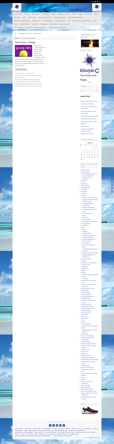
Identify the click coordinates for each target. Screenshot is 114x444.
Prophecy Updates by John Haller (89, 116)
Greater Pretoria (87, 241)
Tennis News (86, 243)
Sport (83, 227)
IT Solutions (85, 180)
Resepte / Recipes (86, 355)
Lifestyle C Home (85, 170)
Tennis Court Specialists (89, 245)
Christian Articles (86, 294)
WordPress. (97, 437)
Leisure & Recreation (32, 75)
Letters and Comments (88, 306)
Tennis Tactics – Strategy (25, 42)
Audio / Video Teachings (88, 288)
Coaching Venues (87, 233)
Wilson (40, 86)
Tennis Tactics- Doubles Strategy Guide (28, 86)
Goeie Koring (86, 205)
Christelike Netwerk (88, 203)
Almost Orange (85, 126)
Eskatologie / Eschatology (88, 357)
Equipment (32, 79)
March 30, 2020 (30, 73)
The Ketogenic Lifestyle (87, 369)
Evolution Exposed (87, 304)
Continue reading (21, 69)
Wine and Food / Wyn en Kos (88, 343)
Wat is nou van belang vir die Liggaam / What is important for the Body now (90, 199)
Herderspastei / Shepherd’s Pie (89, 101)
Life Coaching (84, 314)
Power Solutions (85, 186)
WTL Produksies (87, 219)
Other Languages (85, 385)
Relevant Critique (86, 310)
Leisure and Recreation (88, 176)
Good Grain (85, 278)
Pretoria (31, 81)
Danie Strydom (20, 73)
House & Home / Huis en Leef (89, 174)
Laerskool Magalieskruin (89, 239)
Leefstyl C (37, 79)
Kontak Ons (84, 191)
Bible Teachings (86, 292)
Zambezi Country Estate (89, 235)
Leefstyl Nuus (23, 75)
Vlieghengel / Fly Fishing (87, 104)
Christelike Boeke (87, 213)
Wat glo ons (86, 217)
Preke (84, 215)
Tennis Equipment (85, 342)
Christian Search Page (86, 381)
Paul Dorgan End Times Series (89, 119)
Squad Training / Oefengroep (90, 253)
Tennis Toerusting (86, 259)
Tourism (84, 182)
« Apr (81, 159)
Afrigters (85, 231)
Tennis (35, 81)
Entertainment (86, 172)
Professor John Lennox (87, 134)
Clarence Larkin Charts (88, 296)
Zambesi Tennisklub (88, 237)
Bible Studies (85, 290)
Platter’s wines (86, 265)
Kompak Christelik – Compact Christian (62, 435)
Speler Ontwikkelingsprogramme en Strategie (90, 249)
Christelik (83, 189)
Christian (83, 272)
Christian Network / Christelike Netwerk (85, 432)
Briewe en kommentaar (89, 207)
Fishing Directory (87, 178)
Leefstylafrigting (19, 81)
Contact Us (84, 316)
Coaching (19, 79)
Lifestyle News (85, 318)
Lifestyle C (26, 81)
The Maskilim (84, 383)
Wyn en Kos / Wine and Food (89, 263)
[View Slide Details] (90, 43)
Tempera (91, 437)
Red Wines (85, 267)
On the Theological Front (88, 308)
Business (83, 270)
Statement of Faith (87, 312)
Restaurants (86, 268)
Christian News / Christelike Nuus (90, 359)
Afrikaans (83, 193)
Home (17, 75)
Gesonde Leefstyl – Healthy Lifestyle (24, 432)
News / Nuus (21, 77)
